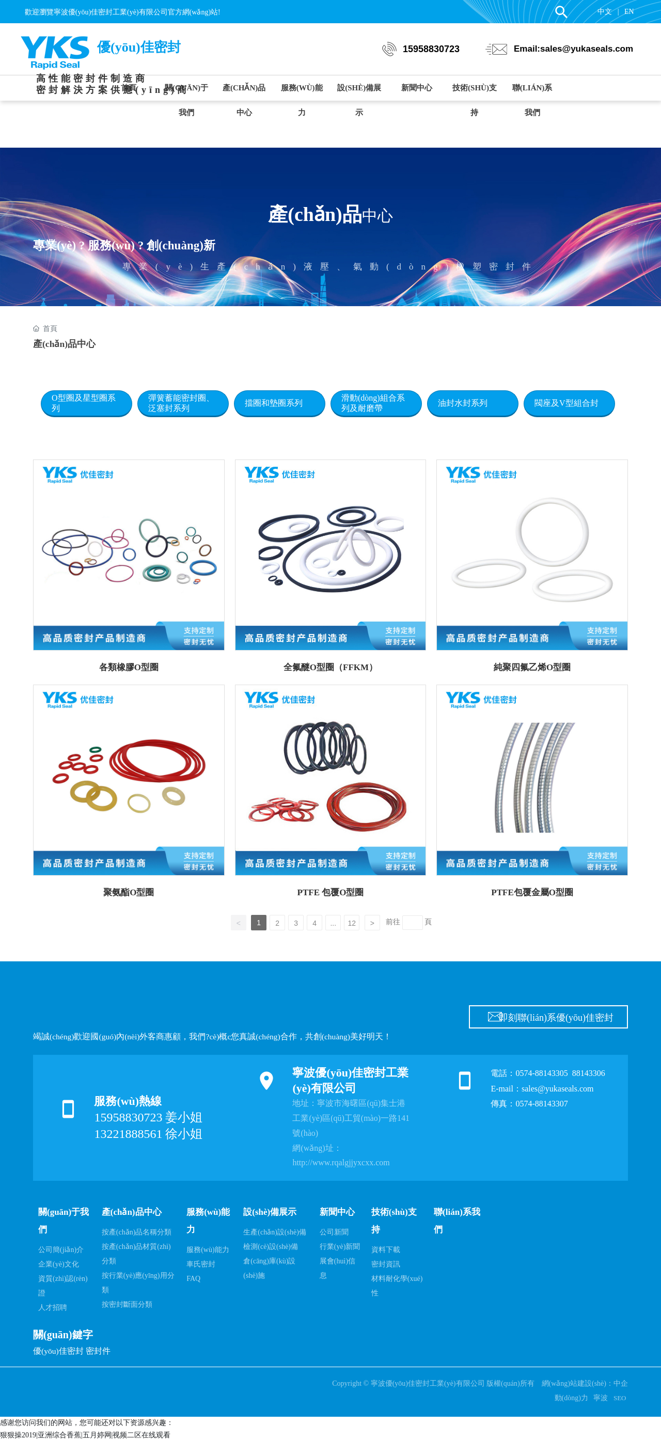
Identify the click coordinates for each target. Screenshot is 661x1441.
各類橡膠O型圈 (129, 667)
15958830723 (431, 49)
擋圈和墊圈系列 (274, 403)
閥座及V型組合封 (566, 403)
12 (352, 923)
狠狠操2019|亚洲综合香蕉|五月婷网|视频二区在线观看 (85, 1435)
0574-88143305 (541, 1073)
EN (629, 11)
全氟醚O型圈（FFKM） (330, 667)
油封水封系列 (462, 403)
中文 (604, 11)
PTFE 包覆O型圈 (330, 892)
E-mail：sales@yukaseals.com (542, 1088)
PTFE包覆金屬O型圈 (532, 892)
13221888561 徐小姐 (148, 1134)
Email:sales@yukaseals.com (573, 49)
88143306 (589, 1073)
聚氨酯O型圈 (128, 892)
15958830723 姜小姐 (148, 1117)
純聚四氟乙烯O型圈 (532, 667)
